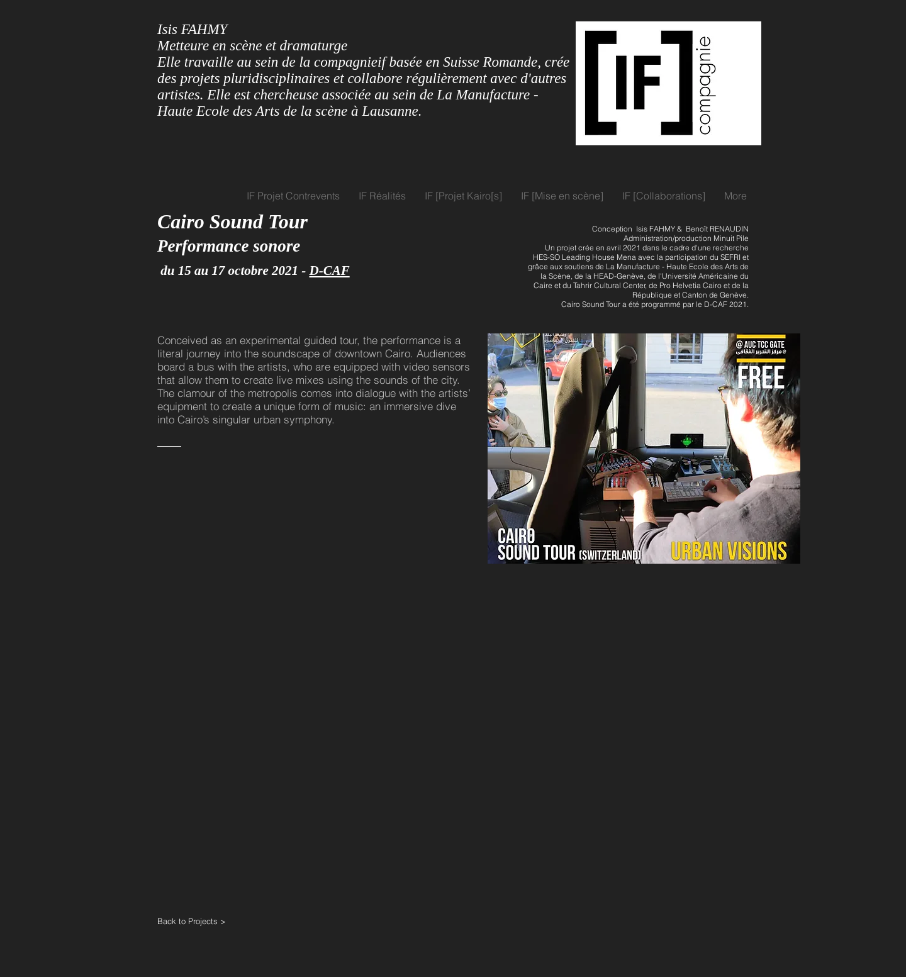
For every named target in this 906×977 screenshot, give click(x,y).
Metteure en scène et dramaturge (252, 45)
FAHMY (204, 29)
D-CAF (330, 270)
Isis (167, 29)
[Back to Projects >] (202, 921)
